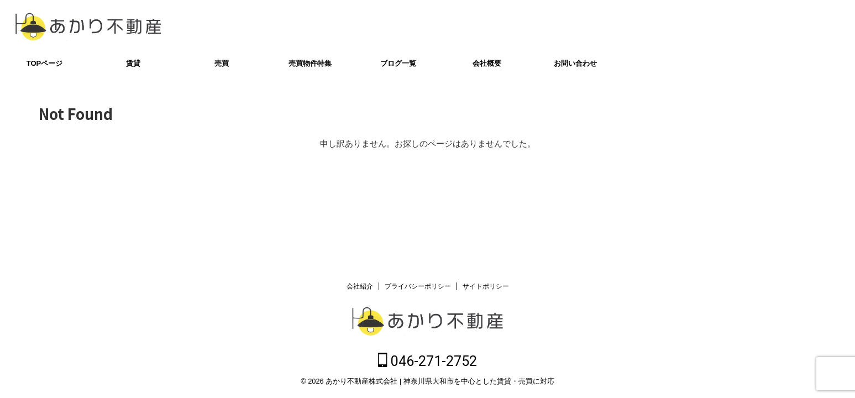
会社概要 (487, 63)
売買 (221, 63)
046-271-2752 (794, 26)
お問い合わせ (575, 63)
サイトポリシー (486, 288)
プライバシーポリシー (418, 288)
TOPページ (45, 63)
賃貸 (133, 63)
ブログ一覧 (398, 63)
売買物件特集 (310, 63)
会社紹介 (360, 288)
